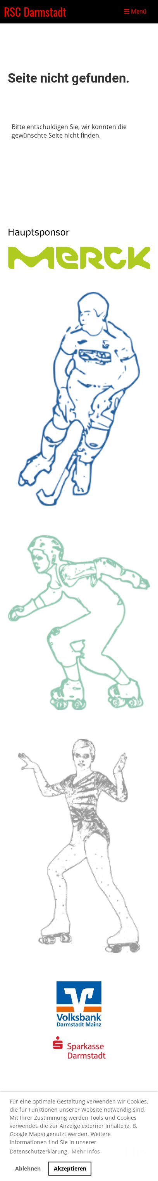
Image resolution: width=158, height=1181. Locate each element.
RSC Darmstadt (35, 11)
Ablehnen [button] (28, 1168)
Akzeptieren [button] (70, 1168)
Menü (135, 11)
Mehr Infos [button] (86, 1151)
